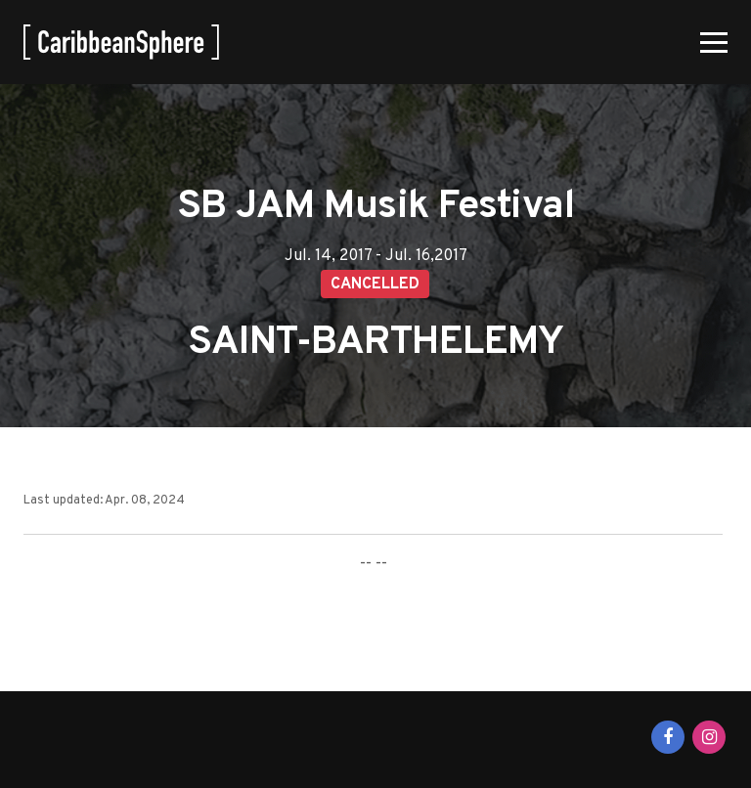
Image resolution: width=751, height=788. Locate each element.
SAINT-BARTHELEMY (375, 343)
